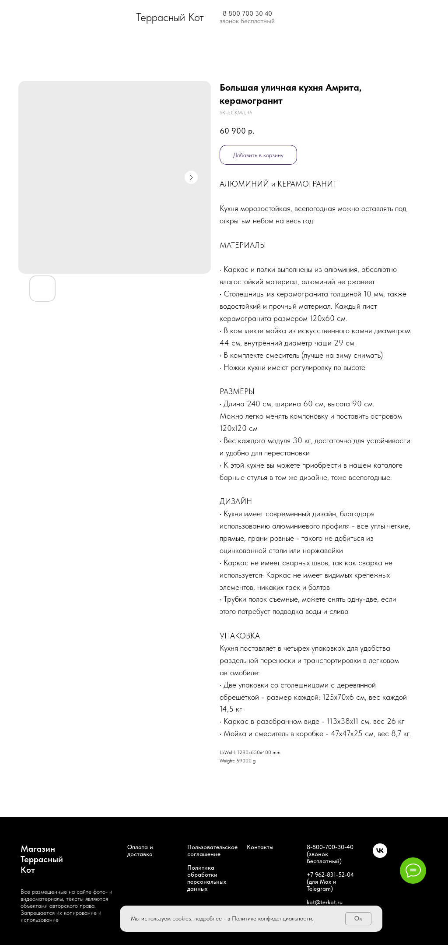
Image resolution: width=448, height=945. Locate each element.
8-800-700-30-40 (330, 846)
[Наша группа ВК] (380, 855)
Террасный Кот (170, 17)
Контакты (260, 846)
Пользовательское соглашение (212, 850)
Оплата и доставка (140, 850)
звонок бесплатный (247, 21)
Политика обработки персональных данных (206, 878)
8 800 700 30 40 (247, 14)
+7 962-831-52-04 (330, 874)
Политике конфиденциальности (272, 918)
